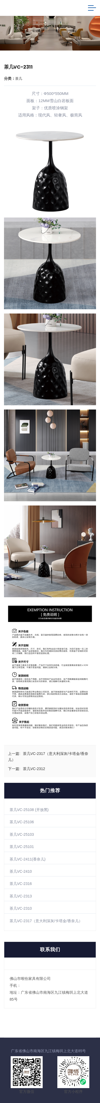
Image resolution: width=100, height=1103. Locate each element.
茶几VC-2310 (21, 908)
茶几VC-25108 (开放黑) (29, 810)
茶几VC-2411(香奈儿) (28, 859)
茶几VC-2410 (21, 871)
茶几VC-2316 (21, 883)
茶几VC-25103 (22, 834)
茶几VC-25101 (22, 847)
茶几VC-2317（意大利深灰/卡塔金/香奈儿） (46, 921)
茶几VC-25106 (22, 822)
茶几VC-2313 (21, 896)
